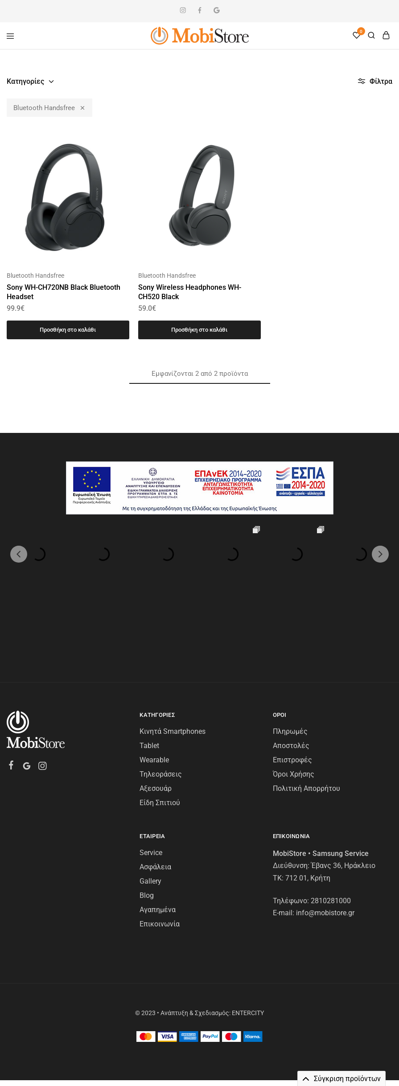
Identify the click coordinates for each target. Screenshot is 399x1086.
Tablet (149, 681)
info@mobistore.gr (325, 848)
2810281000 (331, 836)
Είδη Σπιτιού (160, 738)
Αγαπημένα (158, 845)
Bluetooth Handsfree (49, 107)
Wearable (154, 695)
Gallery (150, 817)
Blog (147, 831)
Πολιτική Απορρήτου (306, 724)
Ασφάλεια (155, 802)
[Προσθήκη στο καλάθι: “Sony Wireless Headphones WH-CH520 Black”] (199, 330)
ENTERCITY (248, 948)
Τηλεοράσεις (161, 710)
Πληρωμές (290, 667)
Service (151, 788)
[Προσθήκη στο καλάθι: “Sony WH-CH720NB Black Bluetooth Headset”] (68, 330)
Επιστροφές (292, 695)
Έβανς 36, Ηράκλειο (343, 801)
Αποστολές (291, 681)
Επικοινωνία (160, 860)
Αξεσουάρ (156, 724)
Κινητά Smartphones (173, 667)
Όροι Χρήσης (293, 710)
